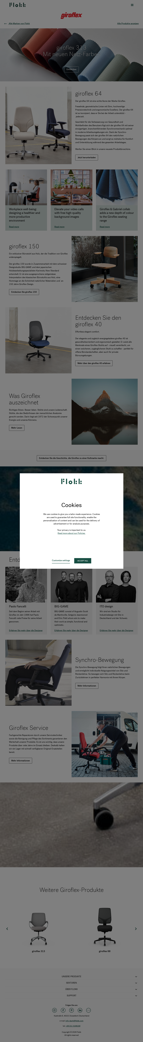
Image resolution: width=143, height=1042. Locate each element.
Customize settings (61, 560)
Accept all (82, 561)
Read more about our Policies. (71, 533)
